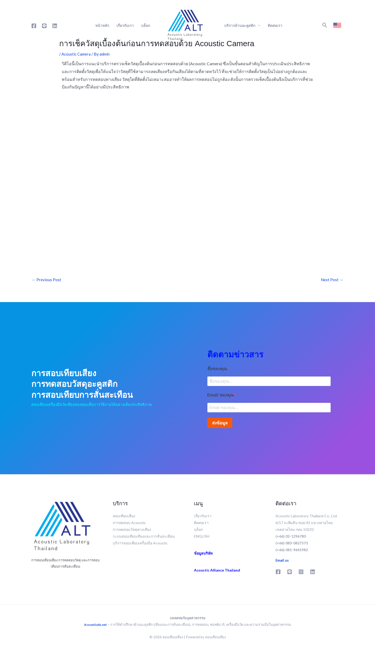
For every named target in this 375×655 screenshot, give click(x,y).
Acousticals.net (95, 626)
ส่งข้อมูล (220, 425)
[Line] (44, 25)
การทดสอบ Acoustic (129, 524)
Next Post (331, 280)
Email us (283, 562)
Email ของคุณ (220, 396)
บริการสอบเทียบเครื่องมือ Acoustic (140, 545)
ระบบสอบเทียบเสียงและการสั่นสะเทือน (144, 538)
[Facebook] (33, 25)
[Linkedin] (54, 25)
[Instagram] (301, 573)
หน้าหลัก (102, 25)
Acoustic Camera (76, 53)
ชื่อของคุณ (217, 369)
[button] (325, 25)
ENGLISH (201, 538)
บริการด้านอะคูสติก (239, 25)
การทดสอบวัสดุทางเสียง (132, 531)
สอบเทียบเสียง (124, 517)
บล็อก (146, 25)
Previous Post (46, 280)
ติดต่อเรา (275, 25)
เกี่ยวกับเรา (125, 25)
